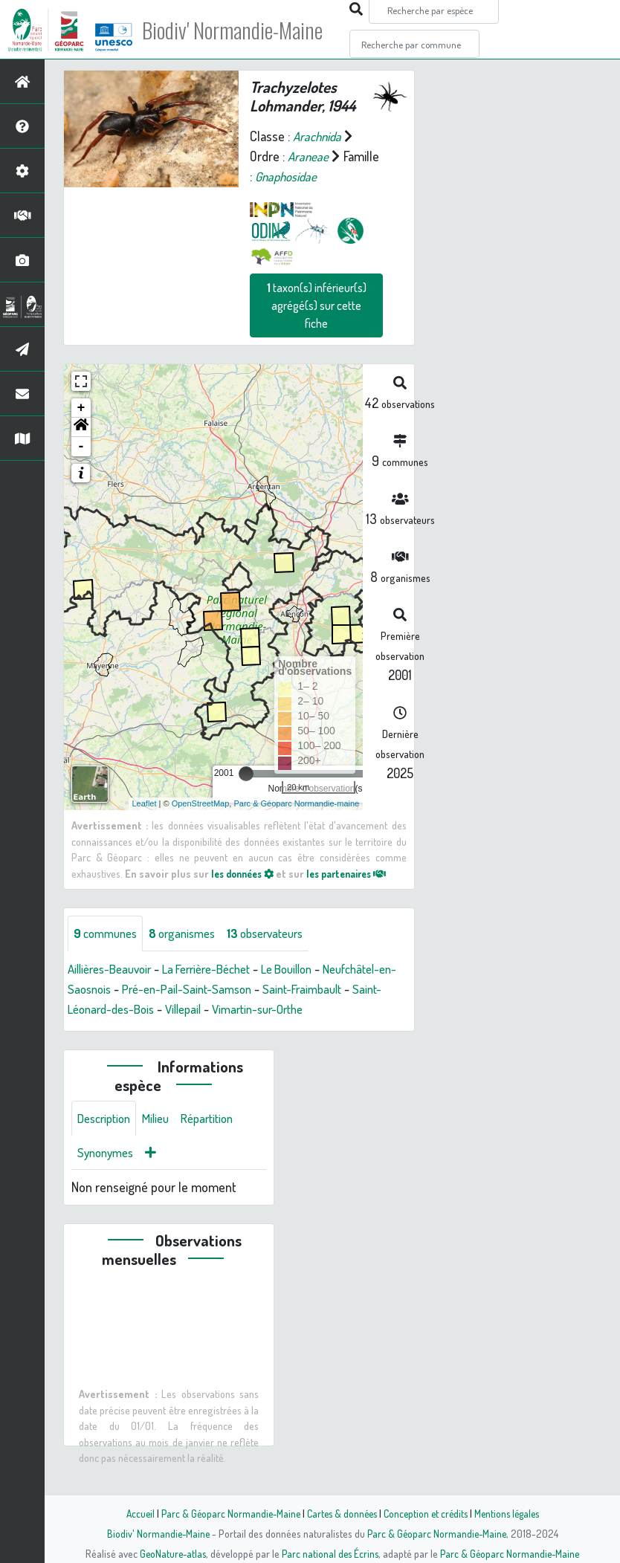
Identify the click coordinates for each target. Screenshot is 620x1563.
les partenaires (358, 872)
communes (108, 933)
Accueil (132, 1513)
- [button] (81, 447)
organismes (191, 933)
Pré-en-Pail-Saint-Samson (276, 989)
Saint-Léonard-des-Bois (196, 1009)
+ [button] (81, 408)
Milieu (163, 1139)
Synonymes (108, 1175)
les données (246, 872)
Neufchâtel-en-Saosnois (132, 989)
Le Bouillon (311, 969)
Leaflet (144, 803)
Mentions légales (512, 1513)
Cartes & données (340, 1513)
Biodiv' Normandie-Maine (244, 30)
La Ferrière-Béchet (221, 969)
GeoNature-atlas (169, 1553)
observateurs (281, 933)
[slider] (246, 773)
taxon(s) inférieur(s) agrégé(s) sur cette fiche (316, 305)
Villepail (291, 1009)
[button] (81, 427)
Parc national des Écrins (330, 1553)
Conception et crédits (427, 1513)
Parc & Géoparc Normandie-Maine (225, 1513)
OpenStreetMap (201, 803)
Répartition (219, 1139)
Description (107, 1139)
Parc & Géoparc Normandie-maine (296, 803)
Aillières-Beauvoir (114, 969)
